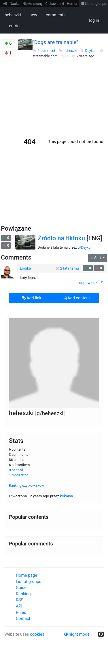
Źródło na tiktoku (61, 238)
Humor (72, 4)
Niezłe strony (32, 4)
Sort (96, 258)
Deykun (91, 51)
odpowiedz (88, 282)
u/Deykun (85, 248)
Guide (21, 587)
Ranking (23, 594)
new (33, 15)
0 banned (16, 470)
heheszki (13, 15)
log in (94, 20)
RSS (19, 600)
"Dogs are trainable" (55, 42)
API (19, 606)
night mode (77, 634)
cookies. (38, 634)
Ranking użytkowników (26, 486)
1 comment (46, 51)
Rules (21, 612)
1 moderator (18, 475)
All (5, 4)
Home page (26, 575)
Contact (23, 618)
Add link (31, 298)
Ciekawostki (55, 4)
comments (56, 15)
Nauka (15, 4)
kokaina (66, 496)
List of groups (93, 4)
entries (15, 25)
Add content (76, 298)
